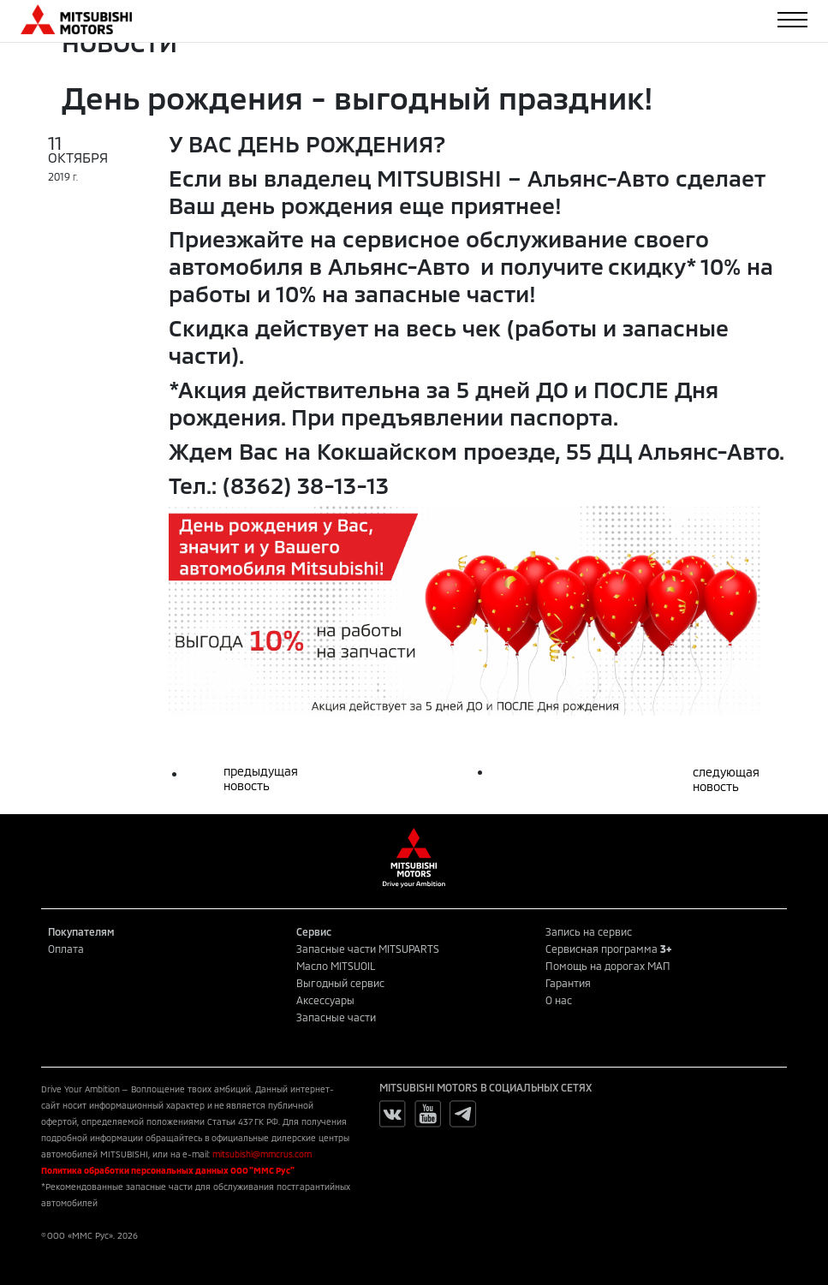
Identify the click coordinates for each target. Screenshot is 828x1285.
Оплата (66, 949)
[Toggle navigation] (792, 20)
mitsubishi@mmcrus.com (262, 1154)
